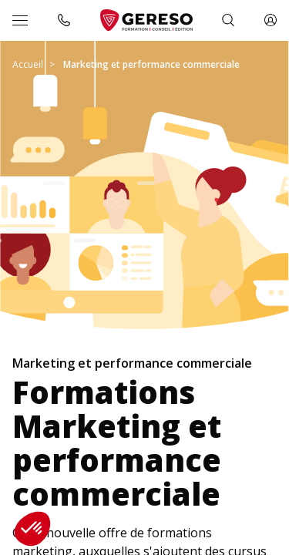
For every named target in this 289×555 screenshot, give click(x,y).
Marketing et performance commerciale (151, 64)
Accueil (27, 64)
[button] (32, 528)
